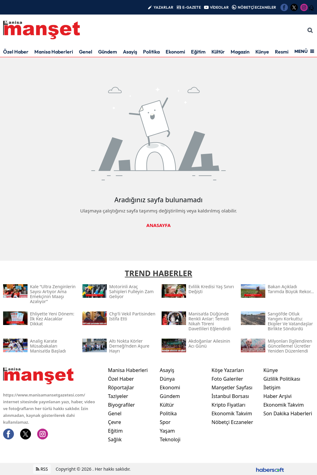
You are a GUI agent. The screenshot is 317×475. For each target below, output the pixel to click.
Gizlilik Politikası (281, 378)
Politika (151, 52)
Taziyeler (118, 396)
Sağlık (115, 439)
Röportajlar (121, 387)
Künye (262, 52)
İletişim (271, 387)
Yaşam (167, 430)
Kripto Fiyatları (228, 404)
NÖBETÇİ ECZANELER (257, 7)
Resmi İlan (286, 52)
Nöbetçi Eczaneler (232, 422)
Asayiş (130, 52)
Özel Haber (15, 52)
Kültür (218, 52)
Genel (85, 52)
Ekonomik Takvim (231, 413)
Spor (165, 422)
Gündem (107, 52)
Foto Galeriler (227, 378)
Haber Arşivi (277, 396)
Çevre (114, 422)
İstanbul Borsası (230, 396)
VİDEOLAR (219, 7)
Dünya (167, 378)
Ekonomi (175, 52)
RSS (42, 469)
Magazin (240, 52)
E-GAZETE (191, 7)
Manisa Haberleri (53, 52)
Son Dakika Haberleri (287, 413)
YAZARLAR (163, 7)
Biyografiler (121, 404)
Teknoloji (170, 439)
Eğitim (198, 52)
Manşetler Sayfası (231, 387)
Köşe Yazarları (227, 370)
